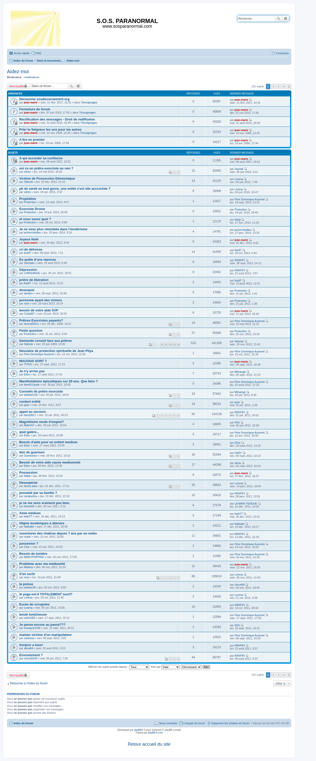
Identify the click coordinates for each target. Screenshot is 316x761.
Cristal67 (29, 313)
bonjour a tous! (31, 645)
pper (26, 404)
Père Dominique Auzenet (250, 199)
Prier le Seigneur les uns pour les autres (50, 129)
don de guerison (32, 452)
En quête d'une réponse (37, 259)
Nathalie (29, 526)
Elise (27, 374)
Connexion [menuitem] (282, 53)
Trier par (164, 666)
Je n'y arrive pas (32, 371)
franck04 (29, 506)
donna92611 (31, 323)
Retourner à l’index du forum (29, 683)
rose (26, 303)
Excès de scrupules (34, 604)
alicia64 (28, 648)
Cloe (27, 546)
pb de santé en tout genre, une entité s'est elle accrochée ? (65, 188)
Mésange (240, 371)
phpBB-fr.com (155, 732)
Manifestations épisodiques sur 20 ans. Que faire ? (58, 381)
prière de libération (34, 280)
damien (28, 293)
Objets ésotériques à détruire (41, 523)
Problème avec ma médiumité (42, 564)
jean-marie (31, 102)
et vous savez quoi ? (35, 219)
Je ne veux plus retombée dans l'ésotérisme (53, 229)
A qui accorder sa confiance (40, 158)
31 (162, 345)
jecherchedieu (32, 232)
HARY (238, 452)
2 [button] (273, 86)
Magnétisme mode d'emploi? (41, 422)
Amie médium (29, 513)
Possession (28, 472)
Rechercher (278, 19)
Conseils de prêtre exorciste (41, 391)
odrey (27, 171)
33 (170, 345)
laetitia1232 (31, 394)
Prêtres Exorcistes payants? (41, 320)
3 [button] (278, 86)
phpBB (137, 730)
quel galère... (29, 432)
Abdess (28, 567)
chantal (239, 168)
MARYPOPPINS (34, 556)
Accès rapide (22, 53)
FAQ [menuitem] (38, 53)
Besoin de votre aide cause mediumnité (49, 462)
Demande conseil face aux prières (45, 341)
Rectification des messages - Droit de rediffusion (57, 119)
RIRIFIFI (240, 260)
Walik (27, 475)
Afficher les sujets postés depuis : (118, 666)
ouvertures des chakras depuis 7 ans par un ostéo (58, 533)
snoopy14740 (32, 627)
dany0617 (30, 415)
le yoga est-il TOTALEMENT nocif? (46, 594)
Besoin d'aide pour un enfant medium (48, 442)
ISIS (237, 422)
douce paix (30, 485)
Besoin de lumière (33, 553)
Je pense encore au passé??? (42, 624)
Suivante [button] (289, 86)
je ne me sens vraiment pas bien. (44, 503)
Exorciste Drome (32, 209)
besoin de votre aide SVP (38, 310)
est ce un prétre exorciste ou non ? (46, 168)
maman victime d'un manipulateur (45, 635)
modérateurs (32, 77)
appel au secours (32, 412)
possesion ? (28, 543)
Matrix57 (29, 425)
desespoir (27, 290)
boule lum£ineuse (33, 614)
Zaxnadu (29, 262)
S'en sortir (27, 574)
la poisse (26, 584)
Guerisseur (30, 455)
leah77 (28, 516)
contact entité (29, 401)
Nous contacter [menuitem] (168, 723)
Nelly (237, 219)
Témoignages (89, 102)
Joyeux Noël (29, 239)
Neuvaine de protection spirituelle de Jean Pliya (56, 351)
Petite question (31, 330)
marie (27, 536)
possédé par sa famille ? (38, 493)
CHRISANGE (32, 273)
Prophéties (27, 199)
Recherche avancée (285, 19)
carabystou (30, 496)
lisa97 (27, 252)
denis (238, 462)
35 (178, 345)
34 (174, 345)
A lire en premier (32, 139)
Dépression (28, 270)
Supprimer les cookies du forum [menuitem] (230, 723)
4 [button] (283, 86)
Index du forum (23, 723)
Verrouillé (16, 86)
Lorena (239, 179)
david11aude (32, 384)
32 (166, 345)
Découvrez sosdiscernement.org (44, 99)
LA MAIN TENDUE (246, 503)
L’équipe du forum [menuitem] (194, 723)
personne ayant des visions (40, 300)
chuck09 (240, 584)
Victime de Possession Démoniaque (47, 178)
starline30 (30, 587)
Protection (30, 202)
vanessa (29, 638)
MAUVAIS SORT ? (33, 361)
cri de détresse (30, 249)
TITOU (28, 364)
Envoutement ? (31, 655)
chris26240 (30, 658)
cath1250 (29, 617)
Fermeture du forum (34, 109)
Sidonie (28, 181)
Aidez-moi (18, 71)
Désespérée (28, 482)
